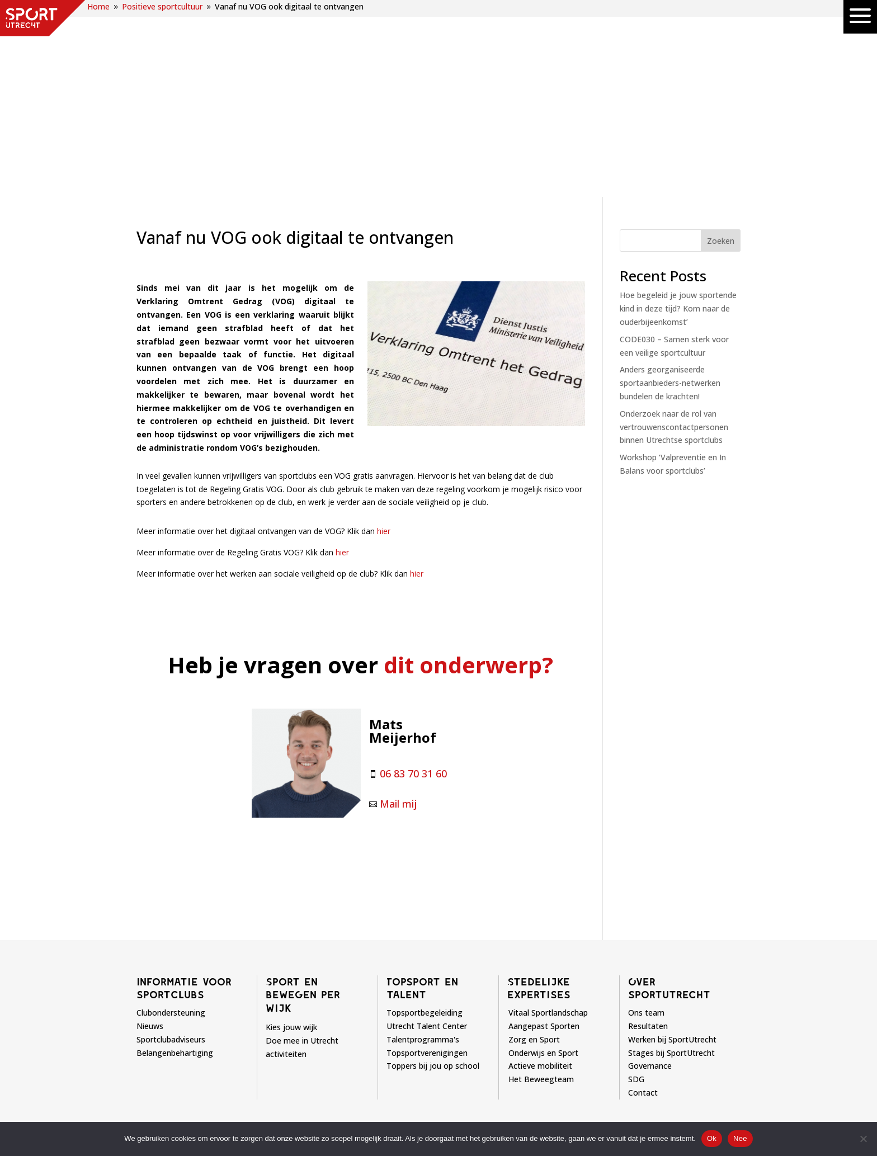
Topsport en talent (422, 798)
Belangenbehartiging (174, 862)
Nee (740, 1138)
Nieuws (149, 836)
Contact (643, 902)
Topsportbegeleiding (424, 822)
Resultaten (648, 836)
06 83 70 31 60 (413, 583)
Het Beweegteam (541, 889)
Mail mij (398, 613)
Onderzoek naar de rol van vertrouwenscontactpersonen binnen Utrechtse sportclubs (674, 237)
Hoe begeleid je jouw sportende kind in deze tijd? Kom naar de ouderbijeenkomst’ (678, 118)
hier (383, 341)
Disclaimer (466, 1119)
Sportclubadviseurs (170, 849)
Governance (650, 875)
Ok (711, 1138)
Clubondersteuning (170, 822)
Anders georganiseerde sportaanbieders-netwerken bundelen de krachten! (670, 192)
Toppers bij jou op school (432, 875)
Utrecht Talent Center (426, 836)
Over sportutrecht (669, 798)
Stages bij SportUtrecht (671, 862)
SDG (636, 889)
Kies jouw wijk (291, 837)
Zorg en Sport (534, 849)
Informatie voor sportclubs (184, 798)
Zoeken (720, 50)
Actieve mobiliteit (540, 875)
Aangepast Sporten (543, 836)
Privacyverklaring (533, 1119)
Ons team (646, 822)
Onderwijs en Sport (543, 862)
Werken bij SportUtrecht (672, 849)
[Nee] (863, 1138)
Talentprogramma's (422, 849)
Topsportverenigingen (427, 862)
